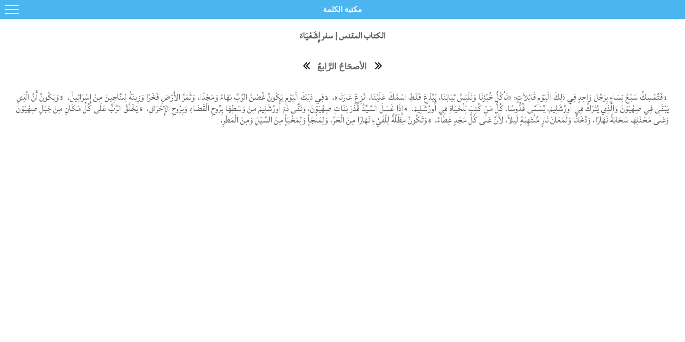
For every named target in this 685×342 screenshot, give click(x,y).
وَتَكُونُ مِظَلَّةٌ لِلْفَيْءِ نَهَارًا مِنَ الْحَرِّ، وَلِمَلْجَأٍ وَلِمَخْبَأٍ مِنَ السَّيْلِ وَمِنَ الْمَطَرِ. (323, 120)
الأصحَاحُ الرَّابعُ (342, 66)
